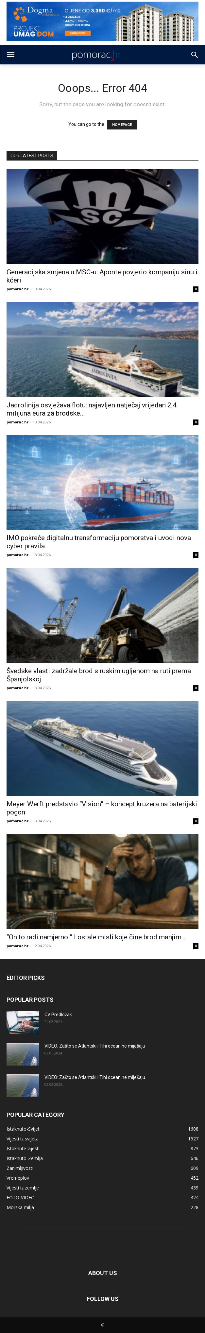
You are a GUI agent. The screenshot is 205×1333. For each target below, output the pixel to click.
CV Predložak (58, 1014)
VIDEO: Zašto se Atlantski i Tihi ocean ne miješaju (94, 1046)
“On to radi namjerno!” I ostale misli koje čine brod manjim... (96, 937)
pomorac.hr (17, 288)
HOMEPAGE (122, 125)
